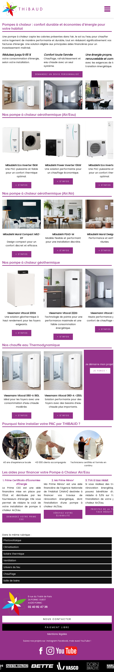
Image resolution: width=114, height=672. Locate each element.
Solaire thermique (13, 553)
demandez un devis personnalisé (57, 74)
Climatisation (11, 547)
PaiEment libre (57, 627)
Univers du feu (11, 567)
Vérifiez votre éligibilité (63, 514)
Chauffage (9, 574)
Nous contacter (57, 619)
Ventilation (9, 560)
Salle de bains (11, 580)
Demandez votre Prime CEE (21, 518)
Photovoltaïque (12, 540)
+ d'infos (21, 185)
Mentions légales (57, 634)
